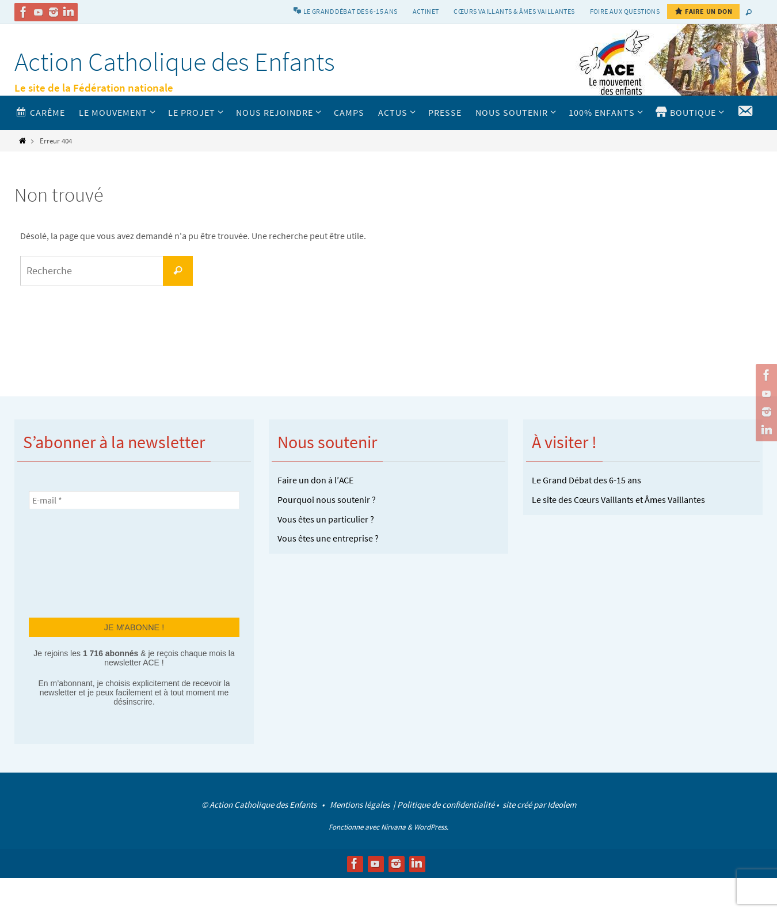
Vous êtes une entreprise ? (328, 538)
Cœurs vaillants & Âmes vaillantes (514, 11)
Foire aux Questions (625, 11)
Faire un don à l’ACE (315, 480)
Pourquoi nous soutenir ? (326, 499)
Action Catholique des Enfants (174, 61)
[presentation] (76, 562)
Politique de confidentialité (445, 804)
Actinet (426, 11)
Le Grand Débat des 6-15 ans (586, 480)
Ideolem (561, 804)
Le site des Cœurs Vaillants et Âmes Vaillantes (618, 499)
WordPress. (431, 827)
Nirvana (393, 827)
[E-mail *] (134, 500)
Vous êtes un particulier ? (325, 519)
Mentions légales (360, 804)
